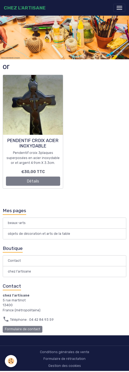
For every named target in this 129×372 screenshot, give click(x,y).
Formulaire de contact (22, 329)
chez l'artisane (19, 271)
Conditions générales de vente (64, 352)
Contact (14, 261)
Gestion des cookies (64, 366)
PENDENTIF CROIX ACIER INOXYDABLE (33, 143)
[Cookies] (11, 361)
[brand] (25, 7)
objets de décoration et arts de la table (39, 234)
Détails (33, 181)
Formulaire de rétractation (64, 359)
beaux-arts (17, 223)
